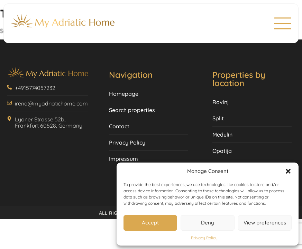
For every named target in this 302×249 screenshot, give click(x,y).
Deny (207, 222)
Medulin (222, 134)
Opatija (222, 150)
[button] (288, 171)
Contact (119, 126)
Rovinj (220, 102)
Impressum (123, 158)
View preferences (265, 222)
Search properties (132, 110)
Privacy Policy (204, 237)
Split (218, 118)
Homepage (123, 93)
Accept (150, 222)
